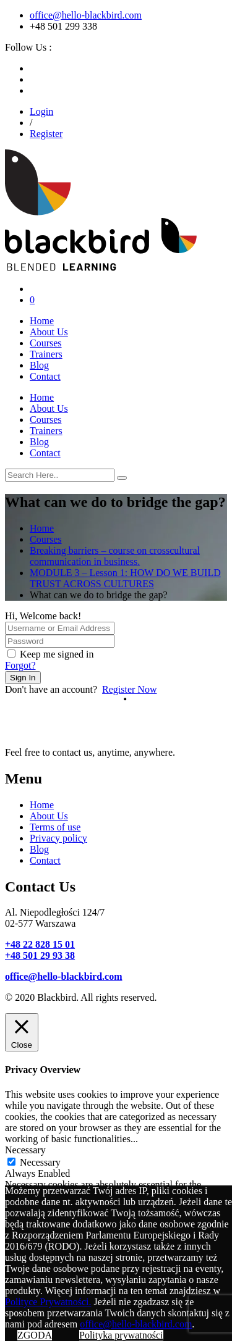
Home (42, 320)
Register (46, 133)
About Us (49, 332)
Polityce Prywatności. (48, 1302)
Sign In (23, 677)
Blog (39, 365)
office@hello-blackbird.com (86, 15)
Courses (46, 343)
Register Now (129, 689)
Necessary (40, 1162)
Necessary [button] (25, 1150)
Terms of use (55, 827)
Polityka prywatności (121, 1335)
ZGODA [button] (34, 1335)
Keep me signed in (57, 654)
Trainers (46, 354)
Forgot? (20, 665)
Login (41, 111)
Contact (45, 376)
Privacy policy (58, 838)
